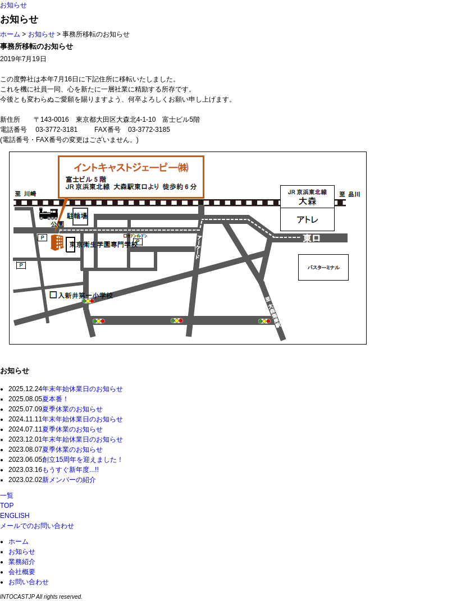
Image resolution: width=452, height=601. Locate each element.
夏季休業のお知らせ (72, 409)
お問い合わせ (28, 582)
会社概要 (21, 572)
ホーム (10, 34)
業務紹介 (21, 562)
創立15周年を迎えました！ (83, 460)
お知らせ (13, 5)
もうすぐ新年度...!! (70, 470)
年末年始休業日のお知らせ (82, 389)
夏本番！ (55, 399)
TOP (6, 506)
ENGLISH (15, 516)
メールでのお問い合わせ (37, 526)
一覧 (6, 495)
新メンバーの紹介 (69, 480)
